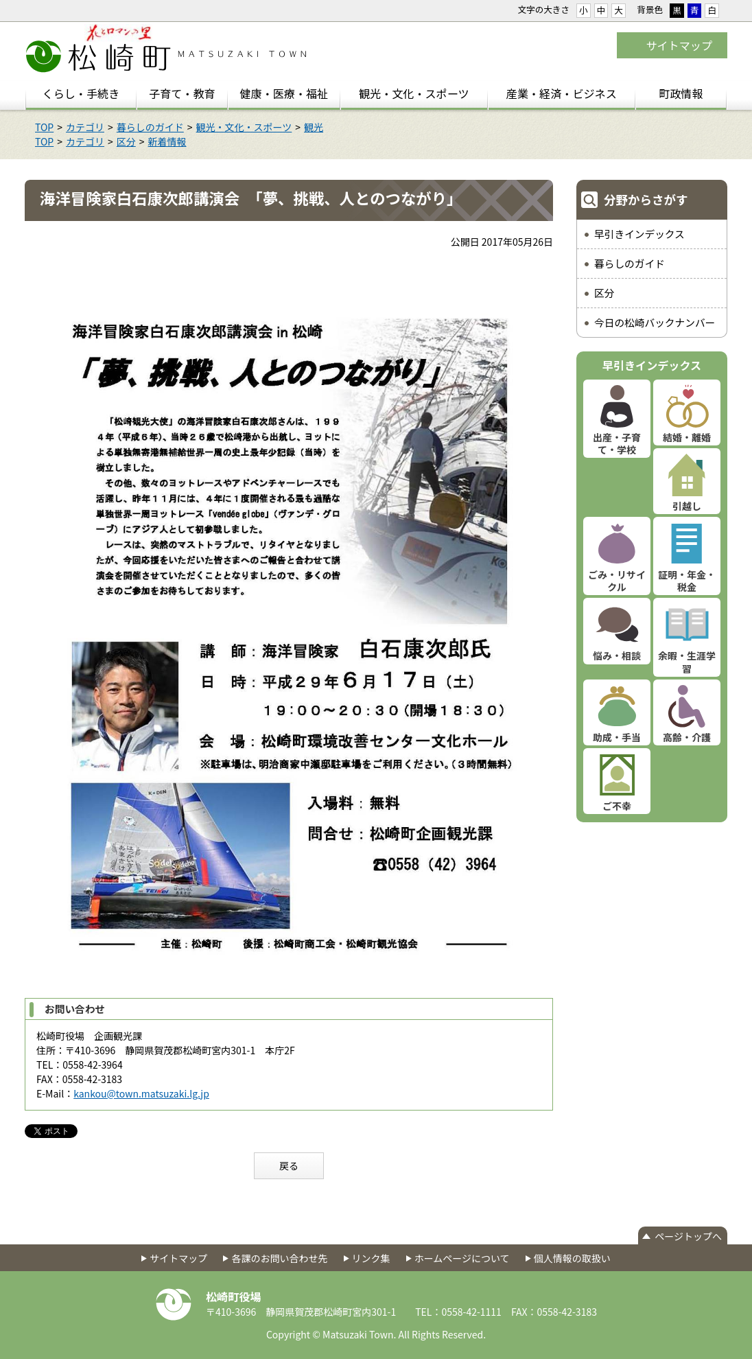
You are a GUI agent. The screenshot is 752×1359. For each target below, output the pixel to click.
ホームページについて (462, 1258)
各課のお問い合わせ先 (279, 1258)
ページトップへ (688, 1236)
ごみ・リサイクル (617, 581)
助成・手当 (617, 737)
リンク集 (371, 1258)
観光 (313, 127)
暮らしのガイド (150, 127)
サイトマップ (679, 45)
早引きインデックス (639, 233)
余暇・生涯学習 (687, 662)
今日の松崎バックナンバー (654, 322)
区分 (126, 141)
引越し (686, 506)
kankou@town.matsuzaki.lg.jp (141, 1093)
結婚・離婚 (687, 437)
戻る (288, 1165)
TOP (44, 127)
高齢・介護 (687, 737)
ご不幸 (616, 806)
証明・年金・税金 (687, 581)
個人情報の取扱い (572, 1258)
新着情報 (167, 141)
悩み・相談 (617, 655)
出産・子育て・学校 (617, 443)
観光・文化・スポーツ (244, 127)
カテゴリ (85, 127)
